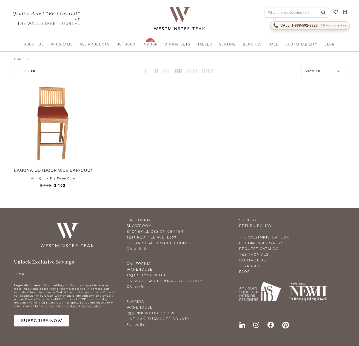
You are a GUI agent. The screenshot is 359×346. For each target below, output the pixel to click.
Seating (227, 44)
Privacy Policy (91, 306)
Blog (330, 44)
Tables (204, 44)
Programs (62, 44)
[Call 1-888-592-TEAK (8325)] (310, 25)
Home (19, 59)
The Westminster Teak (264, 237)
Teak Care (250, 266)
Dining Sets (178, 44)
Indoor (150, 44)
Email (22, 274)
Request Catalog (259, 249)
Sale (274, 44)
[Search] (323, 13)
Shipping (248, 220)
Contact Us (252, 260)
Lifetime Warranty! (260, 243)
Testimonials (254, 254)
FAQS (244, 272)
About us (34, 44)
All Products (95, 44)
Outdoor (126, 44)
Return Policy (255, 226)
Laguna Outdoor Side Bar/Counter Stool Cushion (53, 170)
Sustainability (301, 44)
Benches (252, 44)
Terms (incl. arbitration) (61, 306)
